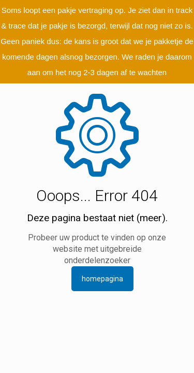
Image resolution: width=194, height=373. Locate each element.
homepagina (102, 279)
